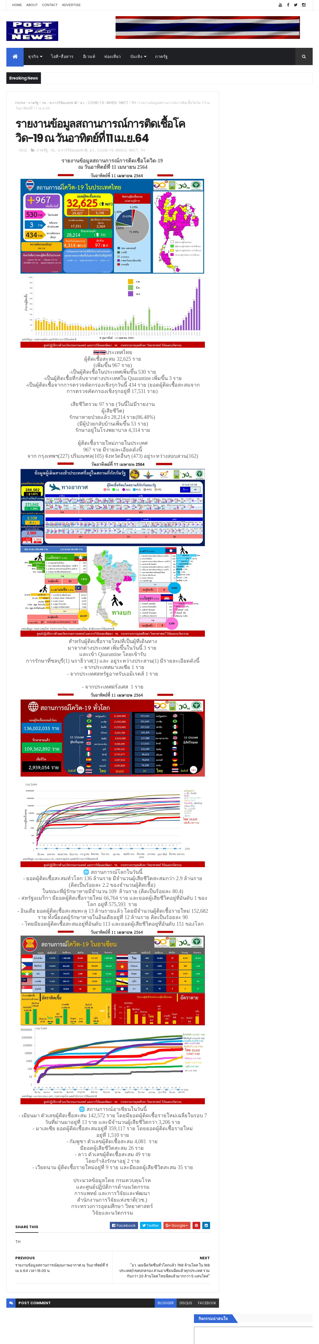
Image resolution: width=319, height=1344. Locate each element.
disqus (174, 1305)
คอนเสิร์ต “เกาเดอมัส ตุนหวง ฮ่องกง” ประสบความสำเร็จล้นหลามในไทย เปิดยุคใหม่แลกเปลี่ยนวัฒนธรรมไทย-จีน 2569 (278, 590)
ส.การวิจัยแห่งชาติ (63, 102)
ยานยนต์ (225, 866)
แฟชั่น (223, 907)
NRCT (123, 102)
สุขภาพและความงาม (236, 900)
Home (17, 5)
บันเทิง (136, 56)
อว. (82, 102)
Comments (289, 942)
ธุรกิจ (33, 56)
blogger (154, 1305)
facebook (195, 1305)
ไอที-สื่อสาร (62, 56)
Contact (50, 5)
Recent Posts (241, 942)
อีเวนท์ (89, 56)
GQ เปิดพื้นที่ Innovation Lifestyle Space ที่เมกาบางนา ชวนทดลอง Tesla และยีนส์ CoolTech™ (277, 613)
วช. (44, 102)
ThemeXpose (38, 1336)
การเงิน (224, 886)
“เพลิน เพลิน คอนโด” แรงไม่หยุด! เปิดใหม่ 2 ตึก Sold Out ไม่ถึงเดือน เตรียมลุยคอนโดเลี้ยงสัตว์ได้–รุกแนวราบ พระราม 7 (277, 566)
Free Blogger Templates (74, 1336)
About (31, 5)
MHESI (111, 102)
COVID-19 (96, 102)
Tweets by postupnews (241, 537)
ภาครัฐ (161, 56)
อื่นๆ (221, 921)
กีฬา (221, 893)
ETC (225, 970)
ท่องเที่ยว (112, 56)
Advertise (71, 5)
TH (133, 102)
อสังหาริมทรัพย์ (231, 859)
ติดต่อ (223, 928)
